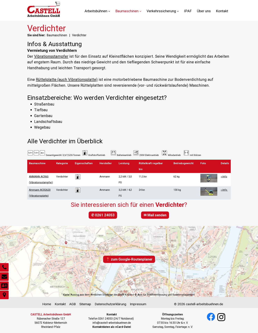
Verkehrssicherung (163, 11)
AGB (72, 304)
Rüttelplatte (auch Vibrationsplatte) (67, 79)
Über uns (204, 11)
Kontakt (222, 11)
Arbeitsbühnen (97, 11)
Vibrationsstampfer (51, 56)
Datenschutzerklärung (110, 304)
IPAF (188, 11)
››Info (224, 176)
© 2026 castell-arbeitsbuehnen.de (198, 304)
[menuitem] (99, 11)
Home (46, 304)
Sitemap (85, 304)
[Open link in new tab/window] (111, 327)
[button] (103, 215)
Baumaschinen (128, 11)
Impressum (138, 304)
